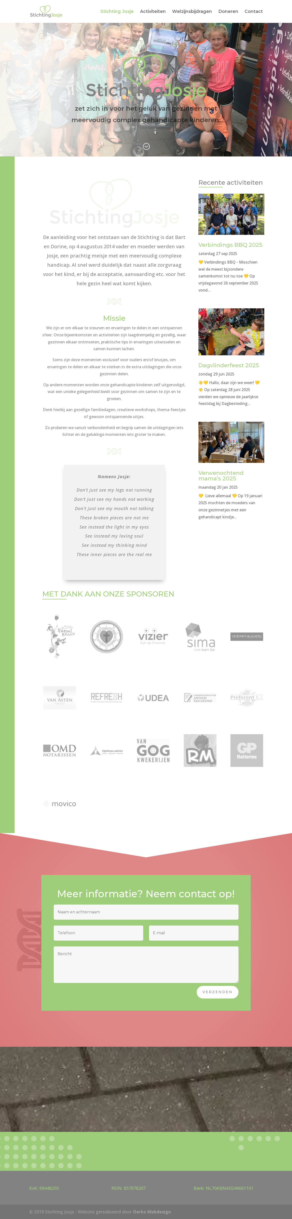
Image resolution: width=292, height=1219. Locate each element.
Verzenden (218, 992)
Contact (254, 12)
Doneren (228, 12)
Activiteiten (153, 12)
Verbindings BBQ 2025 (230, 244)
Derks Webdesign (152, 1212)
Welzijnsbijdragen (192, 12)
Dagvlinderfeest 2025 (228, 365)
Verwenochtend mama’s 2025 (221, 475)
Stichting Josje (117, 12)
